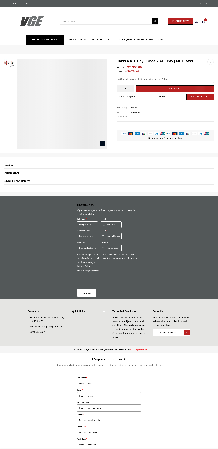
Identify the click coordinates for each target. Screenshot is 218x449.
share (161, 96)
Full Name (82, 219)
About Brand (12, 173)
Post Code (82, 439)
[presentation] (98, 278)
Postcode (105, 242)
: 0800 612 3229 (19, 3)
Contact (163, 39)
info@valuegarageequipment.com (46, 327)
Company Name (84, 231)
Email (104, 219)
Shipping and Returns (17, 181)
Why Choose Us (101, 39)
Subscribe (187, 332)
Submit (87, 293)
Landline (81, 242)
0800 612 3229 (37, 332)
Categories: (122, 116)
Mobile (104, 231)
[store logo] (23, 21)
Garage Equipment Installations (134, 39)
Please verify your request (88, 271)
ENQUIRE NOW (180, 21)
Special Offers (78, 39)
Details (8, 165)
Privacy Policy (83, 266)
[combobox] (109, 21)
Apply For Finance (200, 96)
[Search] (155, 21)
